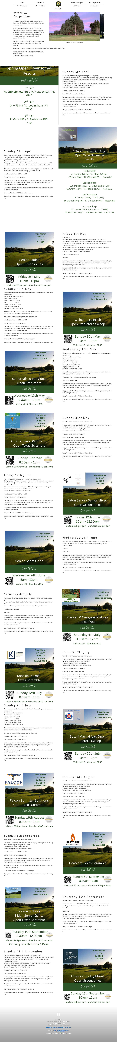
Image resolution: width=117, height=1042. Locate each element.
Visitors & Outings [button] (76, 3)
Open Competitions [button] (94, 3)
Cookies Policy (68, 1027)
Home (22, 3)
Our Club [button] (40, 3)
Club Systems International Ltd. (61, 1030)
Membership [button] (40, 6)
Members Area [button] (21, 6)
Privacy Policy (49, 1027)
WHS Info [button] (76, 6)
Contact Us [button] (94, 6)
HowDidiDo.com (61, 1031)
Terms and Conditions (58, 1027)
